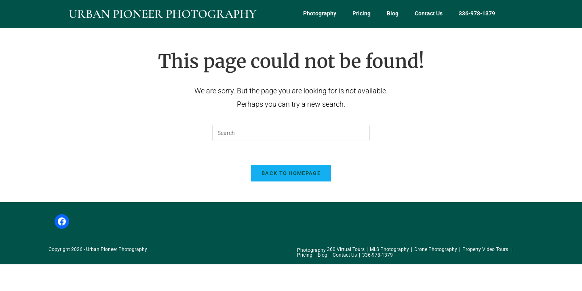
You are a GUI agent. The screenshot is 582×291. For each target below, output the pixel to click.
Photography (319, 13)
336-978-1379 (477, 13)
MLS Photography (389, 250)
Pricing (361, 13)
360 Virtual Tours (346, 250)
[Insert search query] (291, 133)
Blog (393, 13)
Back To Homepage (291, 174)
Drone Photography (435, 250)
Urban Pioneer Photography (162, 13)
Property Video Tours (485, 250)
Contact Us (429, 13)
